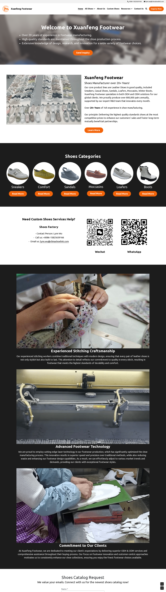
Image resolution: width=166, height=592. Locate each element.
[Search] (146, 9)
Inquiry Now (156, 9)
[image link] (5, 9)
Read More (18, 196)
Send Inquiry (83, 53)
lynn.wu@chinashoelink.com (54, 243)
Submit (83, 551)
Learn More (86, 132)
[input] (82, 474)
